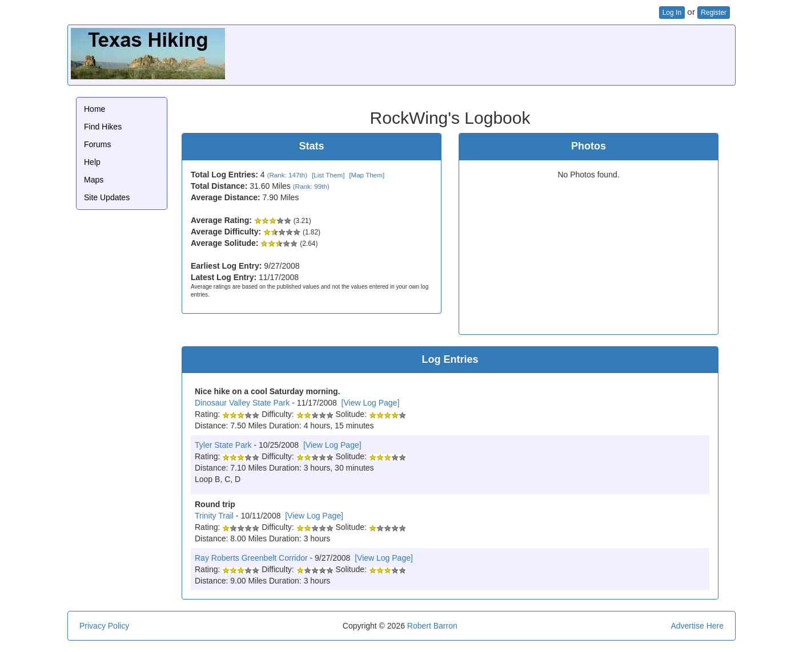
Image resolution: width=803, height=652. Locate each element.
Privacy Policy (104, 625)
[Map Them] (366, 175)
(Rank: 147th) (287, 175)
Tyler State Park (223, 444)
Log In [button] (672, 13)
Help (92, 162)
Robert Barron (432, 625)
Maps (93, 179)
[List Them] (328, 175)
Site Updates (107, 197)
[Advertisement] (524, 53)
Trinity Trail (214, 515)
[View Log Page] (371, 402)
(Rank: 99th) (311, 186)
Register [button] (713, 13)
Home (94, 109)
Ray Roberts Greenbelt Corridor (251, 557)
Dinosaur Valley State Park (242, 402)
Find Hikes (103, 126)
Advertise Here (697, 625)
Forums (97, 144)
